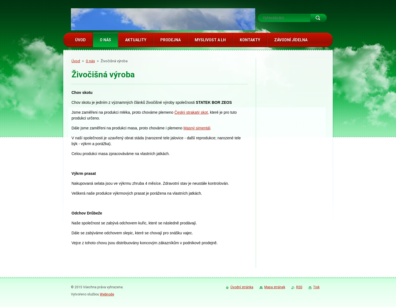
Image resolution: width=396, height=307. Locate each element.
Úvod (76, 61)
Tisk (316, 287)
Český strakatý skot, (191, 112)
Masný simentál (196, 128)
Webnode (107, 294)
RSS (299, 287)
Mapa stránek (274, 287)
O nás (90, 61)
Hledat (318, 18)
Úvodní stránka (241, 287)
